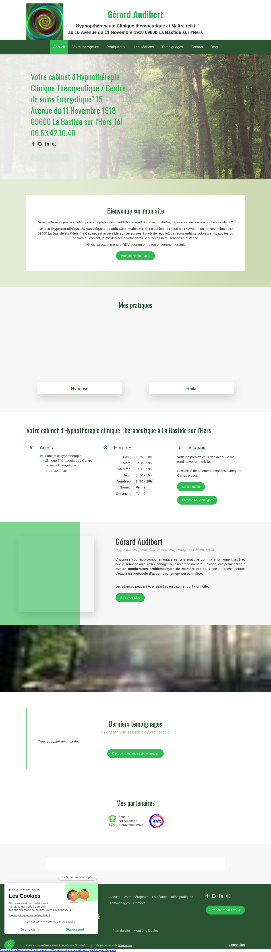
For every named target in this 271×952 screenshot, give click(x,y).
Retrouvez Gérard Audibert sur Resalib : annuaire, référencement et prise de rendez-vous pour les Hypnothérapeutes (58, 950)
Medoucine (125, 945)
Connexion (237, 945)
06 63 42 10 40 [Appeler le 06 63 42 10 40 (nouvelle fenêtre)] (56, 471)
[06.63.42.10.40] (135, 255)
